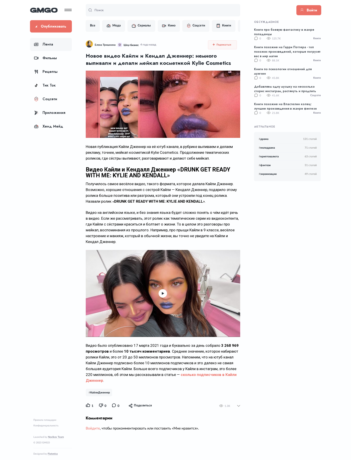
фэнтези (265, 165)
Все (92, 25)
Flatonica (53, 454)
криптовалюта (269, 156)
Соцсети (45, 99)
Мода (114, 26)
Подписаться (222, 44)
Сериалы (141, 26)
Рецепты (46, 71)
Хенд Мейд (48, 126)
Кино (169, 26)
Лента (43, 44)
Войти (308, 10)
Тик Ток (45, 85)
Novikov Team (56, 437)
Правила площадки (44, 420)
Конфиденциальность (45, 425)
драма (263, 139)
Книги (223, 26)
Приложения (49, 112)
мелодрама (267, 147)
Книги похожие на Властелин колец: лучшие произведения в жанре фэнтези (285, 106)
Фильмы (45, 58)
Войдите (93, 428)
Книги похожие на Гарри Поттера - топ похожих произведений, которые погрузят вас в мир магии (287, 51)
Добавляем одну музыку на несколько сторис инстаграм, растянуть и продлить (285, 88)
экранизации (268, 174)
